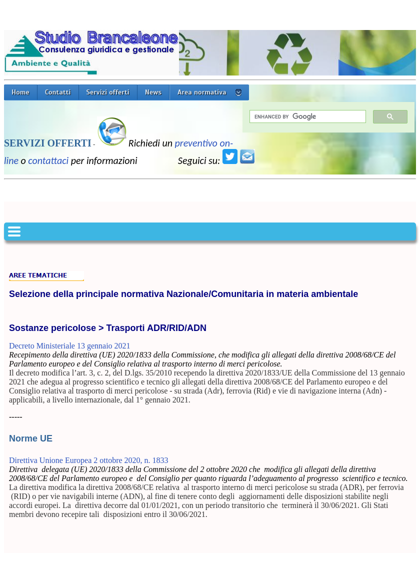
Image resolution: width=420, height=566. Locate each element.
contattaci (48, 160)
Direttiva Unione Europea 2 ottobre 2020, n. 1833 (88, 460)
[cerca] (306, 116)
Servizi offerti (108, 92)
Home (21, 92)
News (153, 92)
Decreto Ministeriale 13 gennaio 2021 (69, 346)
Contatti (58, 92)
